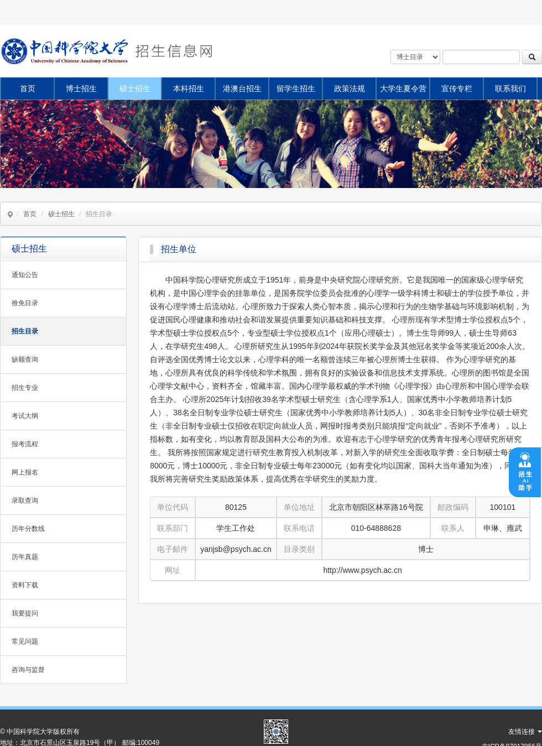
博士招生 (81, 88)
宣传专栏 (456, 88)
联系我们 (510, 88)
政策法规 (349, 88)
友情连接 (525, 731)
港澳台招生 (242, 88)
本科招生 (188, 88)
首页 (27, 88)
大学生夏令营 (403, 88)
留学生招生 (296, 88)
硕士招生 (134, 88)
